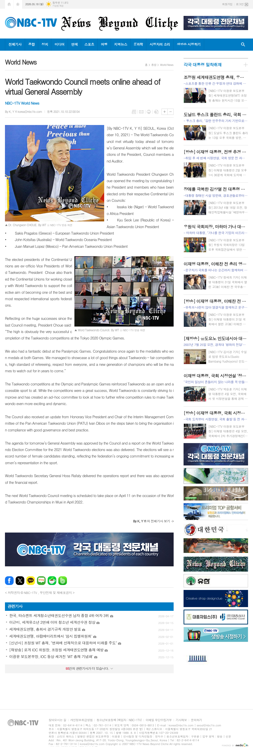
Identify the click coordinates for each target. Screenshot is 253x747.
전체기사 (15, 44)
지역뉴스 (120, 44)
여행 (104, 44)
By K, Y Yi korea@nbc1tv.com (23, 111)
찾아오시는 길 (57, 720)
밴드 (62, 580)
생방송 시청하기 (189, 44)
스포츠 (89, 44)
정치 (44, 44)
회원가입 (227, 4)
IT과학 (138, 44)
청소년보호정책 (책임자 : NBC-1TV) (119, 720)
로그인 (240, 4)
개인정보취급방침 (81, 720)
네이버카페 (52, 580)
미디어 (59, 44)
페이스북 (9, 580)
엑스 (20, 580)
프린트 (148, 111)
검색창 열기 (243, 45)
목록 (133, 111)
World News (166, 65)
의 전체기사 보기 (151, 521)
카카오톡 (30, 580)
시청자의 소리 (160, 44)
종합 (31, 44)
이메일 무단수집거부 (159, 720)
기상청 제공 (57, 5)
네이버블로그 (41, 580)
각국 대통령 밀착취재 (202, 65)
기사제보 (181, 720)
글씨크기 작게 (170, 112)
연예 (74, 44)
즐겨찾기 (18, 4)
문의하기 (196, 720)
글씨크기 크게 (164, 112)
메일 (141, 111)
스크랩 (156, 111)
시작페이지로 (9, 4)
